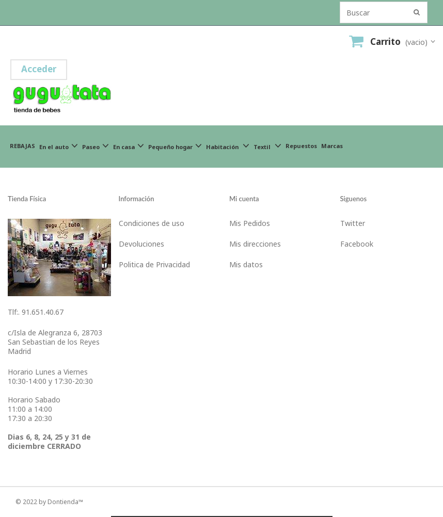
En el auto (58, 145)
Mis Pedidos (249, 223)
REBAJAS (22, 146)
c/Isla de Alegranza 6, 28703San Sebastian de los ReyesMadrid (55, 342)
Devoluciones (141, 244)
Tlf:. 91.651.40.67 (36, 312)
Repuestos (301, 146)
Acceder (38, 69)
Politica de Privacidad (154, 264)
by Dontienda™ (61, 501)
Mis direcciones (255, 244)
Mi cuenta (244, 199)
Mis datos (246, 264)
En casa (128, 145)
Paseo (95, 145)
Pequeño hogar (175, 145)
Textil (267, 145)
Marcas (332, 146)
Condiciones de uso (151, 223)
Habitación (227, 145)
